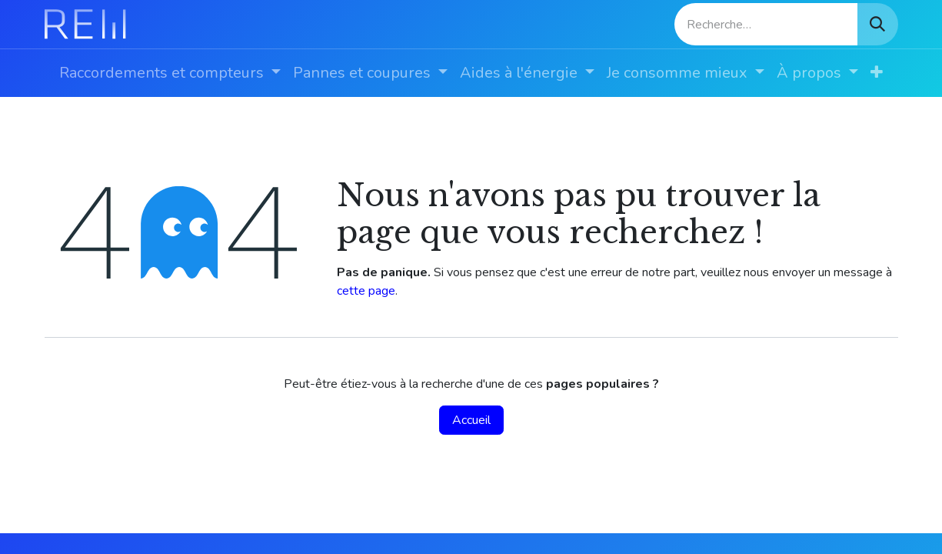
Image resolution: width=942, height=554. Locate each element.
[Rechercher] (877, 24)
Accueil (471, 420)
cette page (366, 290)
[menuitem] (170, 73)
